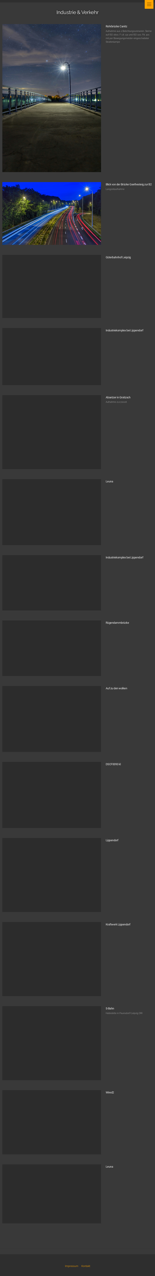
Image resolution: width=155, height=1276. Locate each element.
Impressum (71, 1266)
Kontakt (85, 1266)
